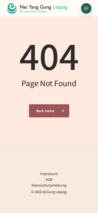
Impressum (49, 173)
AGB (49, 179)
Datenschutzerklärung (49, 185)
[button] (86, 8)
